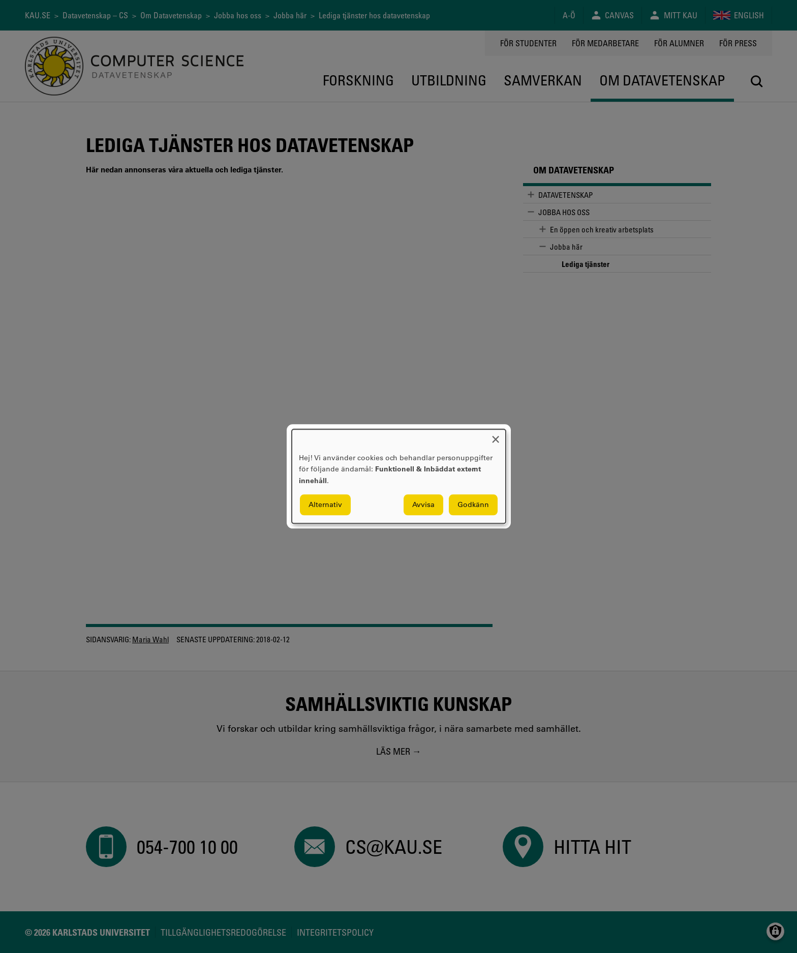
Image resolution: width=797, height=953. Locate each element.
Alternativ (325, 505)
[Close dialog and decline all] (495, 435)
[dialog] (399, 476)
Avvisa (423, 505)
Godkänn (473, 505)
